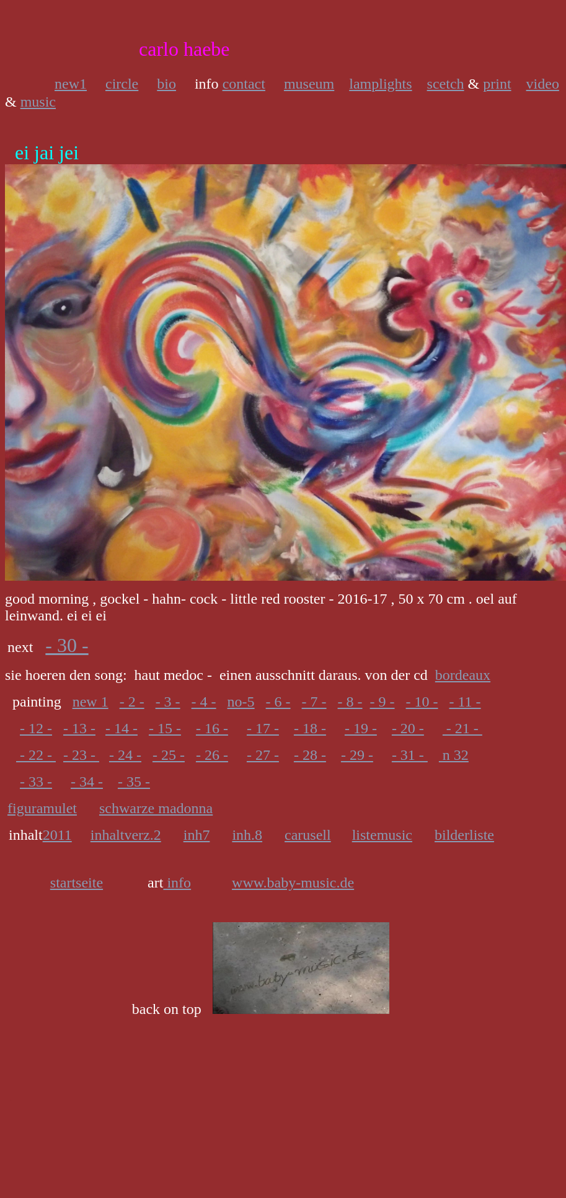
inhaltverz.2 (126, 835)
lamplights (380, 84)
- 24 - (125, 755)
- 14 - (121, 728)
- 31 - (410, 755)
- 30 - (66, 645)
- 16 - (212, 728)
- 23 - (81, 755)
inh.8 (247, 835)
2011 (57, 835)
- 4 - (204, 702)
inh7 (197, 835)
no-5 (241, 702)
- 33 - (36, 781)
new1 (71, 84)
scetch (445, 84)
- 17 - (263, 728)
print (497, 84)
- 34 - (87, 781)
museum (309, 84)
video (542, 84)
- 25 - (169, 755)
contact (244, 84)
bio (166, 84)
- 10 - (422, 702)
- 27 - (263, 755)
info (177, 882)
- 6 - (278, 702)
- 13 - (79, 728)
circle (121, 84)
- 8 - (350, 702)
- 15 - (165, 728)
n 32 (454, 755)
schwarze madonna (156, 808)
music (38, 102)
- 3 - (168, 702)
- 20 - (408, 728)
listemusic (382, 835)
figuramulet (42, 808)
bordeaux (462, 675)
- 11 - (465, 702)
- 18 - (310, 728)
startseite (76, 882)
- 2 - (132, 702)
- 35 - (134, 781)
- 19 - (361, 728)
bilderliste (464, 835)
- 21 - (462, 728)
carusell (308, 835)
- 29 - (357, 755)
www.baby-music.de (293, 882)
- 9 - (382, 702)
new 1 (90, 702)
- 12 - (36, 728)
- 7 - (314, 702)
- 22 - (36, 755)
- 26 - (212, 755)
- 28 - (310, 755)
